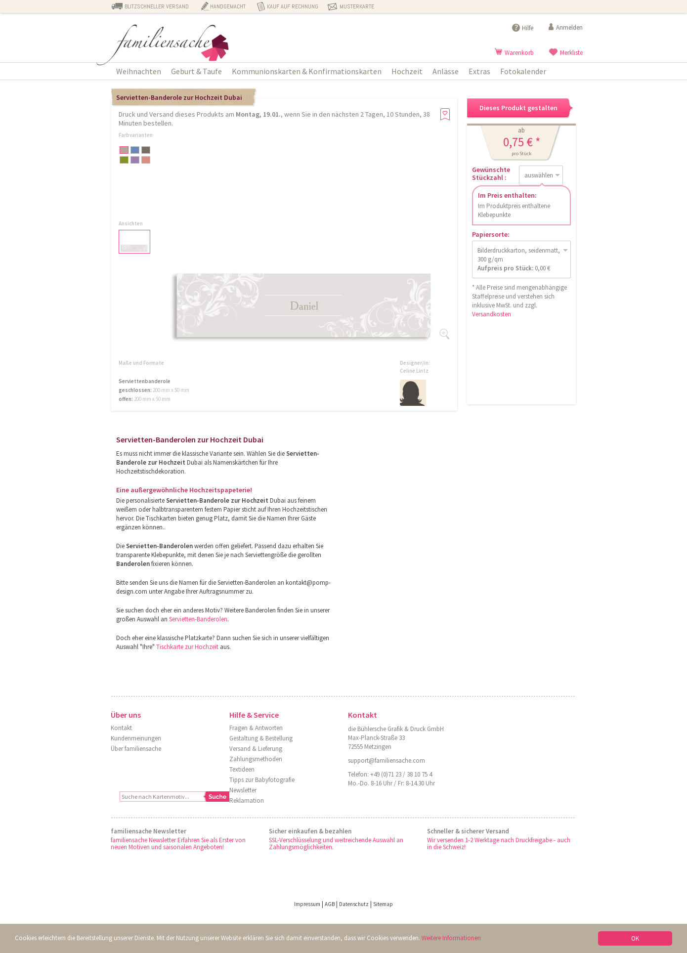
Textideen (242, 769)
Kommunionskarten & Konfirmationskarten (307, 71)
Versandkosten (491, 314)
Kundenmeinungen (136, 738)
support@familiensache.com (386, 760)
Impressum (307, 904)
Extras (479, 71)
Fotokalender (523, 71)
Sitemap (383, 904)
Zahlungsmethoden (255, 759)
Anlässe (445, 71)
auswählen (538, 175)
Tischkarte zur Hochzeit (187, 647)
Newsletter (243, 790)
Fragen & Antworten (256, 728)
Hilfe (527, 28)
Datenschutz (354, 904)
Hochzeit (407, 71)
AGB (330, 904)
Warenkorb (519, 52)
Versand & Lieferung (255, 748)
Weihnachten (138, 71)
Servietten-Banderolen (198, 619)
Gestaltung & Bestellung (261, 738)
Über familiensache (136, 748)
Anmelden (569, 27)
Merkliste (571, 52)
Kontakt (121, 728)
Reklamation (246, 800)
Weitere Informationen (451, 938)
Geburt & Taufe (196, 71)
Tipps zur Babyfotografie (262, 780)
